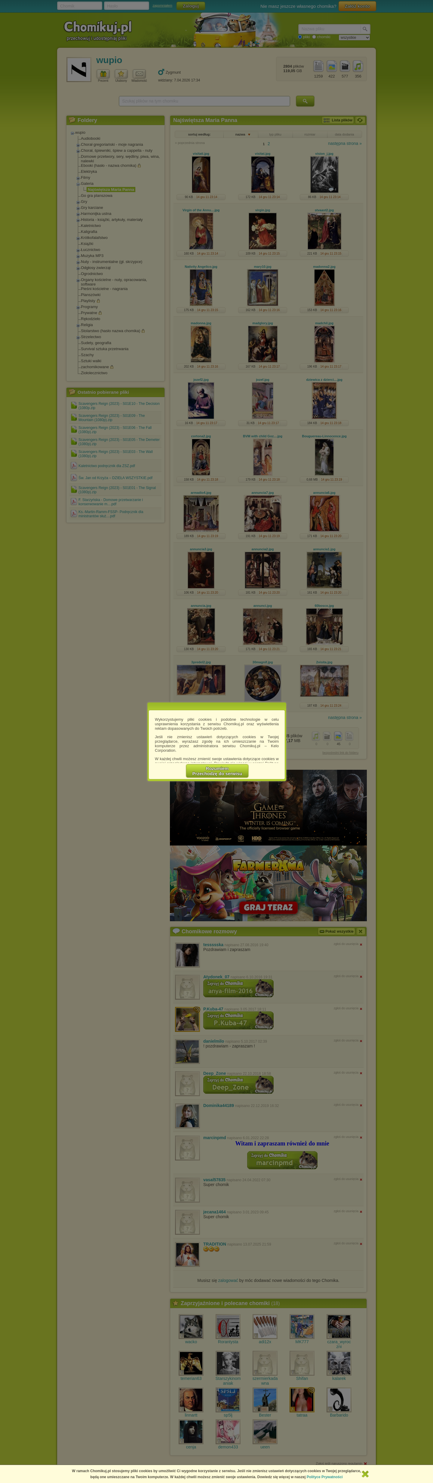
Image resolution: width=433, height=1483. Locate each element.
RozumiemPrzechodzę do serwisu (217, 771)
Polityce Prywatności (325, 1477)
